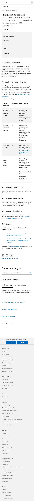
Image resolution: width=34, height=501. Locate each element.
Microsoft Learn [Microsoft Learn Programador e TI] (5, 464)
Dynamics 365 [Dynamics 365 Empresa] (5, 441)
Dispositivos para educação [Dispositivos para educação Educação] (8, 407)
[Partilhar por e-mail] (10, 255)
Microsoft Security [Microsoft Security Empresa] (6, 436)
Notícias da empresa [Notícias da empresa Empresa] (6, 495)
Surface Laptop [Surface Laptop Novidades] (5, 354)
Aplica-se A (6, 29)
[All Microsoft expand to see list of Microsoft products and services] (2, 2)
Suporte (4, 6)
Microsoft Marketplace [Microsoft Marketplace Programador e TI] (7, 472)
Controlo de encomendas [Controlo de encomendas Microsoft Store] (7, 391)
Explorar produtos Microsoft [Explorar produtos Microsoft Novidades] (8, 368)
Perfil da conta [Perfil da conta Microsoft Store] (5, 379)
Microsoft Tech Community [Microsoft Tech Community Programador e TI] (8, 470)
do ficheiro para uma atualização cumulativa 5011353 (16, 217)
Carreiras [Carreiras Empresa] (4, 489)
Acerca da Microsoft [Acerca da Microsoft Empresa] (6, 492)
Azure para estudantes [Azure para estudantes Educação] (7, 425)
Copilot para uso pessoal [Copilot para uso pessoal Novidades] (7, 362)
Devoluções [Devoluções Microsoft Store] (4, 388)
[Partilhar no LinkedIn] (6, 255)
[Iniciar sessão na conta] (31, 2)
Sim (11, 342)
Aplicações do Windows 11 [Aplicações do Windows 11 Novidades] (8, 371)
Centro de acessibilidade (8, 324)
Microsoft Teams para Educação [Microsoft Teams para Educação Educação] (9, 410)
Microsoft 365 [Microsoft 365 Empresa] (5, 444)
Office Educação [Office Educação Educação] (5, 416)
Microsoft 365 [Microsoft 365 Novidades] (5, 365)
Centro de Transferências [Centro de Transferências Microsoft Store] (7, 382)
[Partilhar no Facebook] (3, 255)
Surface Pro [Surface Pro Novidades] (4, 351)
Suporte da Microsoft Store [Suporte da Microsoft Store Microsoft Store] (8, 385)
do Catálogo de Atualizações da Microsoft (24, 152)
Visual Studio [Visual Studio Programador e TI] (5, 481)
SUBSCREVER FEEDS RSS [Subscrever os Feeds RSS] (10, 258)
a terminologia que (16, 246)
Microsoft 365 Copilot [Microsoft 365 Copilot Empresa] (7, 447)
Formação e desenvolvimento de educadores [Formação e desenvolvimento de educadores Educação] (12, 419)
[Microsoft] (17, 1)
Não (22, 342)
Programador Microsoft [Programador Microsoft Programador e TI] (7, 461)
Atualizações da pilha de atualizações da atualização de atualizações (18, 234)
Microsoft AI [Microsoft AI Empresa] (5, 433)
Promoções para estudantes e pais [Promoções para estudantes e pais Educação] (9, 422)
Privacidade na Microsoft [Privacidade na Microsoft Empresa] (7, 498)
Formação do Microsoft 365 (9, 309)
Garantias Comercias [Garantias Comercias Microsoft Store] (6, 396)
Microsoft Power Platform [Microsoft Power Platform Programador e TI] (7, 475)
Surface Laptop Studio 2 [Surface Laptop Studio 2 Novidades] (7, 357)
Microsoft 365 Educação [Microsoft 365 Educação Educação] (7, 413)
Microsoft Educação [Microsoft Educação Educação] (6, 405)
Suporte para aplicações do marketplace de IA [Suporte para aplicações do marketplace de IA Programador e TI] (12, 467)
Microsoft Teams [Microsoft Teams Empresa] (6, 450)
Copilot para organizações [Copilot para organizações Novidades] (8, 360)
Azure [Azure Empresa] (3, 438)
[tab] (7, 285)
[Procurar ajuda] (6, 2)
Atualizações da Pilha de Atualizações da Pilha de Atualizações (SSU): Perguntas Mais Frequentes (19, 240)
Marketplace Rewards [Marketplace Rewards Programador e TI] (7, 478)
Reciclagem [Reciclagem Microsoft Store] (4, 393)
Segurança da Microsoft (8, 316)
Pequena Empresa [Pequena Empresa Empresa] (6, 453)
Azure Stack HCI (6, 91)
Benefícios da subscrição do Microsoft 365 (13, 302)
